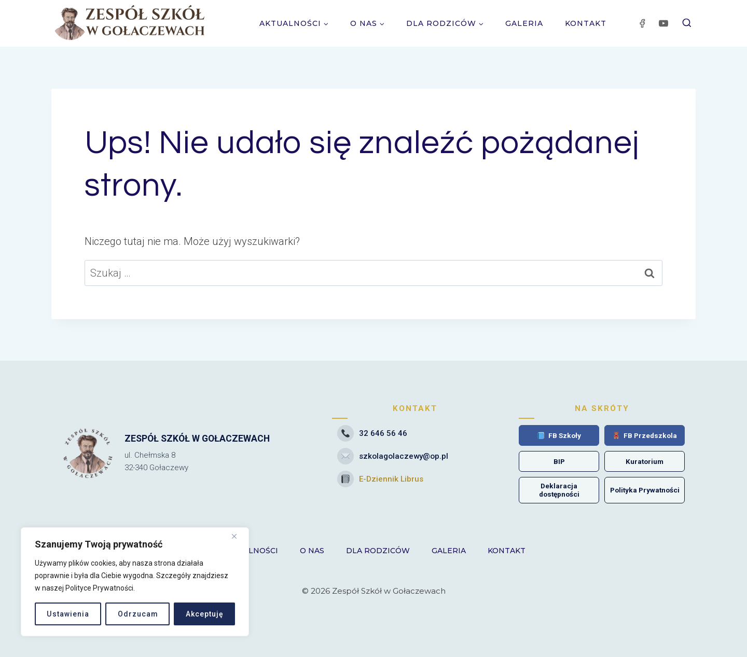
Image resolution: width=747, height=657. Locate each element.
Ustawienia (68, 614)
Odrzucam (137, 614)
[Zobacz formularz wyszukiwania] (687, 23)
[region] (135, 581)
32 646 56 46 (372, 433)
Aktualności (250, 550)
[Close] (238, 536)
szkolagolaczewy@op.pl (392, 456)
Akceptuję (204, 614)
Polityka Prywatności (645, 490)
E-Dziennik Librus (380, 479)
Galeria (524, 23)
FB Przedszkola (645, 435)
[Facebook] (642, 23)
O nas (312, 550)
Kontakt (585, 23)
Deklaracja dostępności (559, 490)
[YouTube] (663, 23)
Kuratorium (644, 461)
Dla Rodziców (378, 550)
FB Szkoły (559, 435)
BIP (559, 461)
